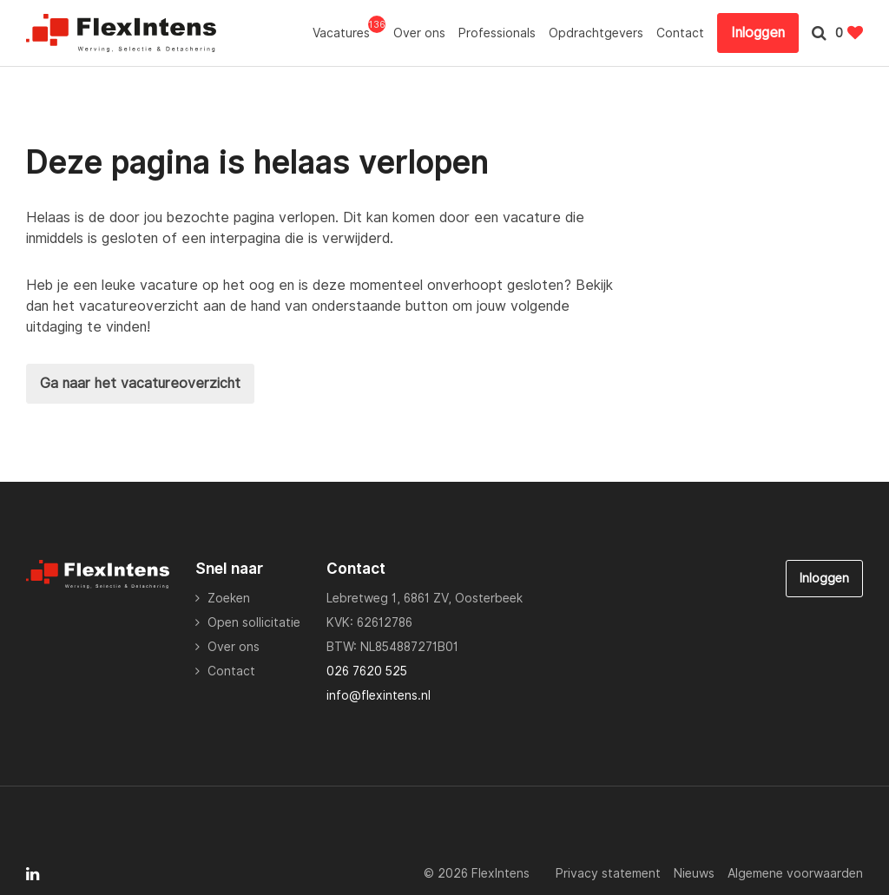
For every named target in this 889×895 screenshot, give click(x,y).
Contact (680, 33)
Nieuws (694, 873)
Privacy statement (608, 873)
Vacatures (346, 32)
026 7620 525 (366, 671)
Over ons (419, 33)
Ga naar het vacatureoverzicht (140, 383)
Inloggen (758, 32)
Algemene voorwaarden (795, 873)
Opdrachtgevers (596, 33)
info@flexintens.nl (378, 695)
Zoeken (228, 598)
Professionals (497, 33)
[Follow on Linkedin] (32, 874)
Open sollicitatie (253, 622)
